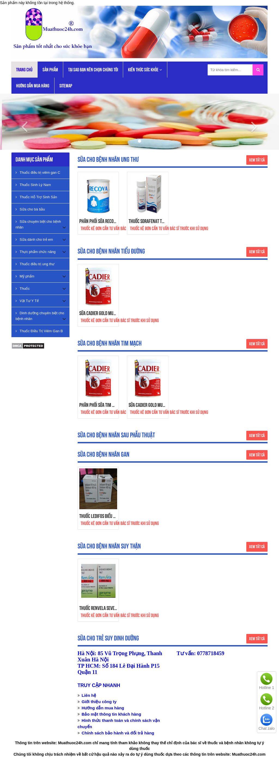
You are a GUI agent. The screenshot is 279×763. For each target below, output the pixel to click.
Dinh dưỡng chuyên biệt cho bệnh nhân (40, 316)
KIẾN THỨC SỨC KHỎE (145, 70)
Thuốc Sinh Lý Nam (33, 185)
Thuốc (23, 288)
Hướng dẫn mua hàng (32, 85)
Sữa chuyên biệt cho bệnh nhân (38, 224)
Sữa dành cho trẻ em (34, 239)
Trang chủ (24, 69)
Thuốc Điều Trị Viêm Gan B (39, 331)
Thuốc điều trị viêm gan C (38, 172)
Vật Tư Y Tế (27, 301)
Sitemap (65, 85)
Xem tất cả (257, 159)
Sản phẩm (50, 69)
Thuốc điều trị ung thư (35, 264)
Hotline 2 (266, 708)
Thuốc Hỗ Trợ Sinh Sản (36, 197)
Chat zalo (267, 728)
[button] (21, 122)
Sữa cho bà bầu (30, 209)
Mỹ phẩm (25, 276)
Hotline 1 (266, 687)
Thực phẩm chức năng (36, 252)
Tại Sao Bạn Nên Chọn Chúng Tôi (93, 69)
